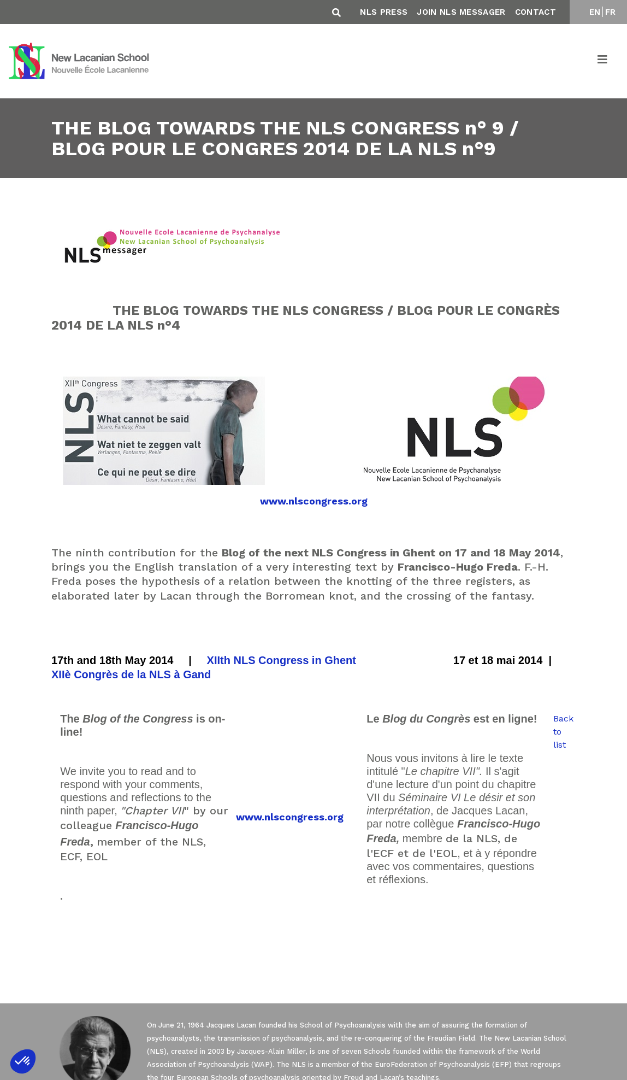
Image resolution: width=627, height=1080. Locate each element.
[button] (23, 1061)
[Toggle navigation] (603, 61)
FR (610, 12)
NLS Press (383, 12)
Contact (535, 12)
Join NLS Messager (461, 12)
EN (595, 12)
